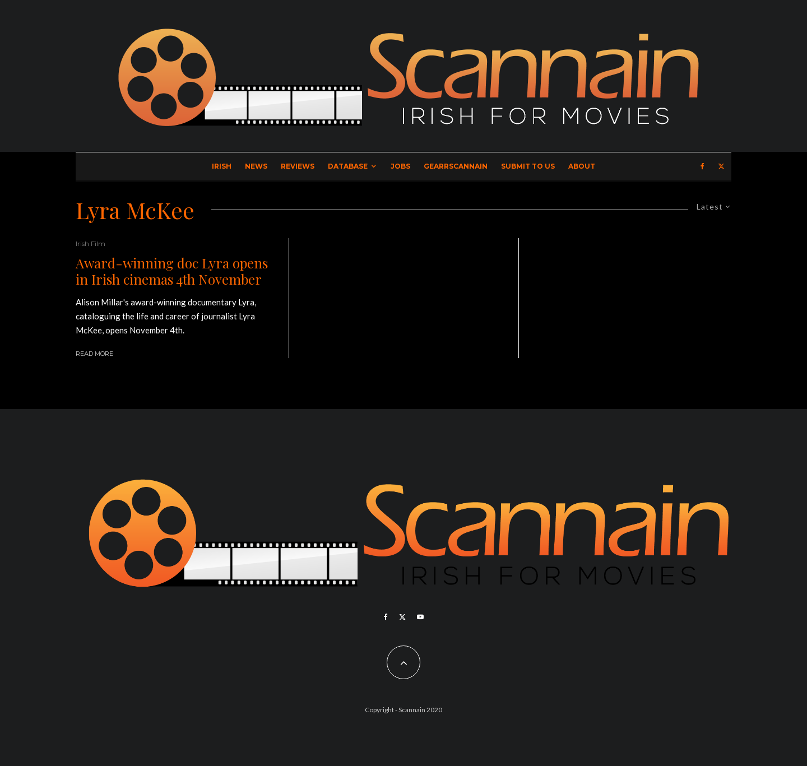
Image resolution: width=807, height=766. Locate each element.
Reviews (297, 166)
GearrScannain (456, 166)
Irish (221, 166)
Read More (94, 354)
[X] (721, 166)
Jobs (400, 166)
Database (348, 166)
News (256, 166)
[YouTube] (420, 617)
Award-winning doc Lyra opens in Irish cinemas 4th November (172, 271)
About (581, 166)
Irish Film (90, 243)
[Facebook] (702, 166)
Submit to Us (528, 166)
